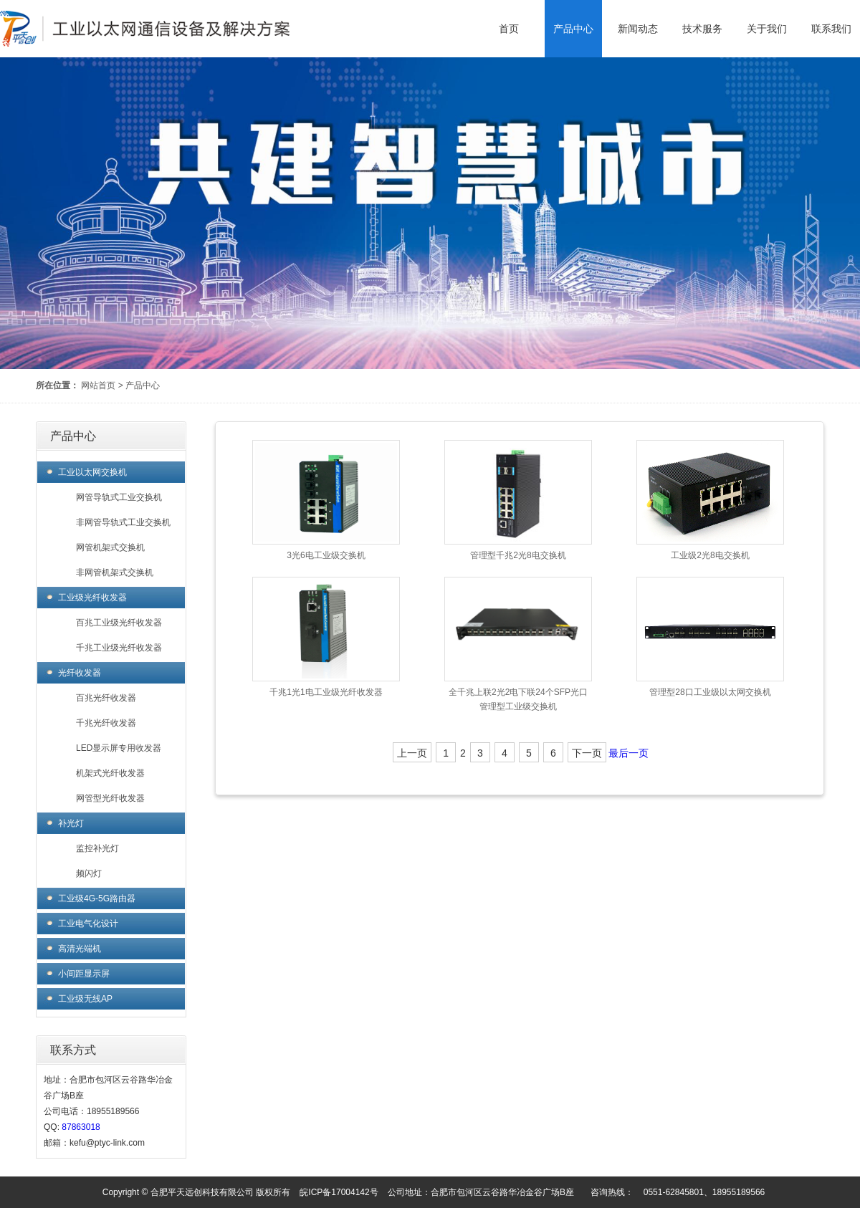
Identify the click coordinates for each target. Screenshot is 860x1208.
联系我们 (831, 28)
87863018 (81, 1127)
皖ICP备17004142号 (339, 1192)
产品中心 (573, 28)
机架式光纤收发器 (110, 773)
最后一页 (628, 753)
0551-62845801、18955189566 (704, 1192)
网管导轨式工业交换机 (119, 497)
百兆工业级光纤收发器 (119, 623)
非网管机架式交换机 (114, 572)
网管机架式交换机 (110, 547)
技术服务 (702, 28)
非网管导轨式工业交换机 (123, 522)
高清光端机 (79, 949)
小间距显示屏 (84, 974)
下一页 (587, 753)
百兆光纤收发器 (106, 698)
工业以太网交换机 (92, 472)
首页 (509, 28)
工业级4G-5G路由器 (96, 898)
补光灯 (71, 823)
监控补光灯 (97, 848)
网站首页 (98, 385)
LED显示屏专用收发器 (118, 748)
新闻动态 (638, 28)
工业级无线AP (85, 999)
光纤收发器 (79, 673)
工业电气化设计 (88, 924)
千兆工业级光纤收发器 (119, 648)
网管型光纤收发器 (110, 798)
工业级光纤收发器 (92, 598)
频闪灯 (89, 873)
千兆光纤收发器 (106, 723)
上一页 (412, 753)
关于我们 (767, 28)
